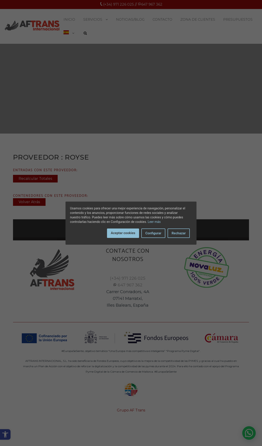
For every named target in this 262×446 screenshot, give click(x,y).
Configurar (153, 233)
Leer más (154, 222)
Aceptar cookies (123, 233)
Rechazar (179, 233)
